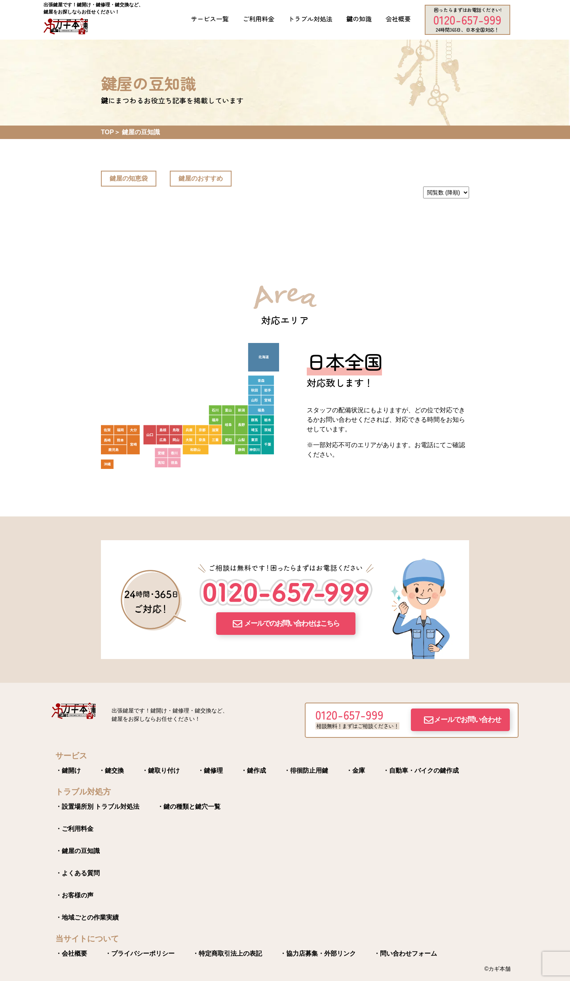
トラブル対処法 (310, 18)
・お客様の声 (74, 895)
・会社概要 (71, 953)
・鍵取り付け (161, 770)
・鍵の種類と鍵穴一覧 (188, 806)
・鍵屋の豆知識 (77, 851)
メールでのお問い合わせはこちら (291, 623)
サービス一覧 (210, 18)
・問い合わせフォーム (405, 953)
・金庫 (355, 770)
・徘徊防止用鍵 (306, 770)
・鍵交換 (111, 770)
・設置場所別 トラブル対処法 (97, 806)
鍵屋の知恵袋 (129, 178)
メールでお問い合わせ (467, 720)
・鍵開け (68, 770)
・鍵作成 (253, 770)
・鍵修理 (210, 770)
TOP (107, 132)
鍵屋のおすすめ (201, 178)
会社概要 (398, 18)
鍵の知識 (359, 18)
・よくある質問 (77, 873)
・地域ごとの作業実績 (87, 917)
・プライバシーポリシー (140, 953)
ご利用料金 (258, 18)
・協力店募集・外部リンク (318, 953)
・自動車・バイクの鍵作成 (421, 770)
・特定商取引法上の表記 (227, 953)
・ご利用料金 (74, 828)
